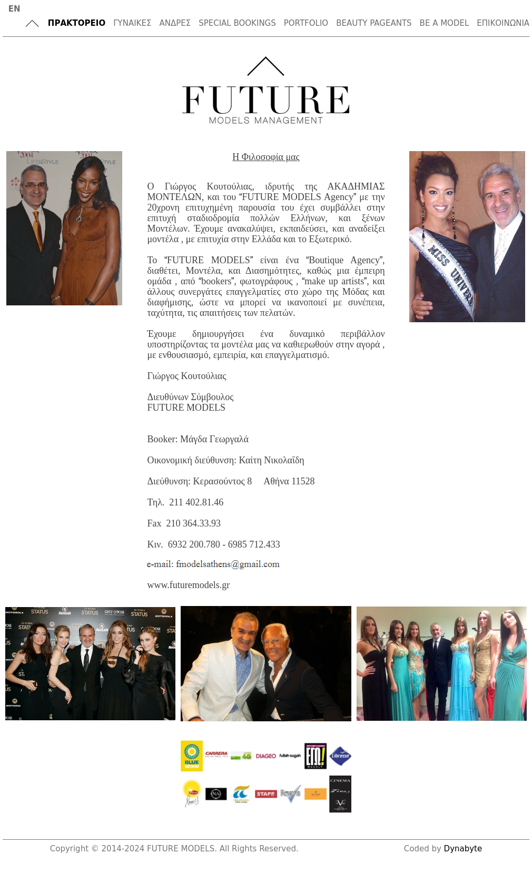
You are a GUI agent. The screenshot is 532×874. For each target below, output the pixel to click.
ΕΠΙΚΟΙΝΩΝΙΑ (503, 23)
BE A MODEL (444, 23)
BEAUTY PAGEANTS (373, 23)
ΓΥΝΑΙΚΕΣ (132, 23)
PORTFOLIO (306, 23)
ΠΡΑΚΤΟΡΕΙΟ (76, 23)
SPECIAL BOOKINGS (237, 23)
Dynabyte (463, 848)
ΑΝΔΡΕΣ (175, 23)
